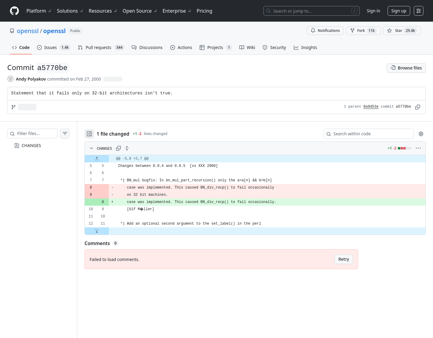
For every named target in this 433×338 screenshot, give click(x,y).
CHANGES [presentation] (31, 145)
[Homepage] (14, 11)
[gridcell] (261, 158)
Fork (363, 31)
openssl (27, 31)
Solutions (70, 11)
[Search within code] (365, 134)
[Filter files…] (43, 133)
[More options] (418, 148)
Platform (39, 11)
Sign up (399, 11)
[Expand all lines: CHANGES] (139, 148)
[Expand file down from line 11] (109, 231)
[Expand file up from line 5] (109, 158)
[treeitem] (44, 145)
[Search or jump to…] (311, 10)
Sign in (373, 11)
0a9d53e (371, 107)
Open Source (140, 11)
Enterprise (177, 11)
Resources (103, 11)
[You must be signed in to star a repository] (402, 30)
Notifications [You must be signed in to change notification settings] (325, 30)
